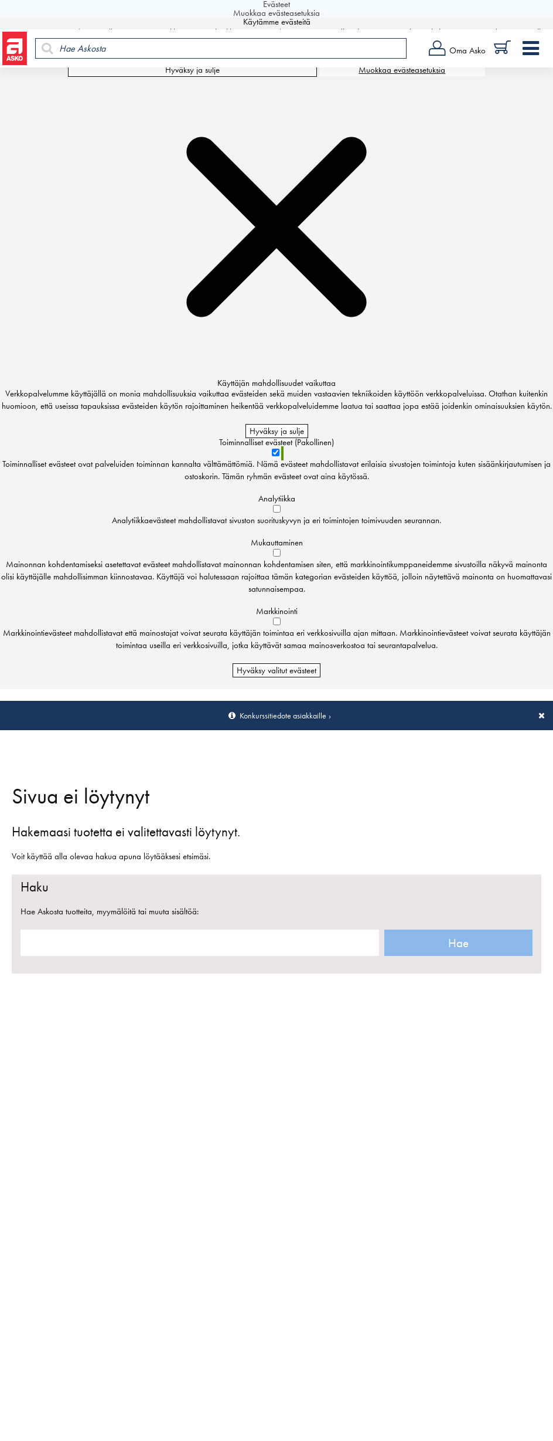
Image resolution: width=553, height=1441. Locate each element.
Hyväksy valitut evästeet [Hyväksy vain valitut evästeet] (276, 670)
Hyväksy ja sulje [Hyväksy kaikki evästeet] (192, 70)
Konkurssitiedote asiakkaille (283, 715)
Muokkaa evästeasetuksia (402, 70)
